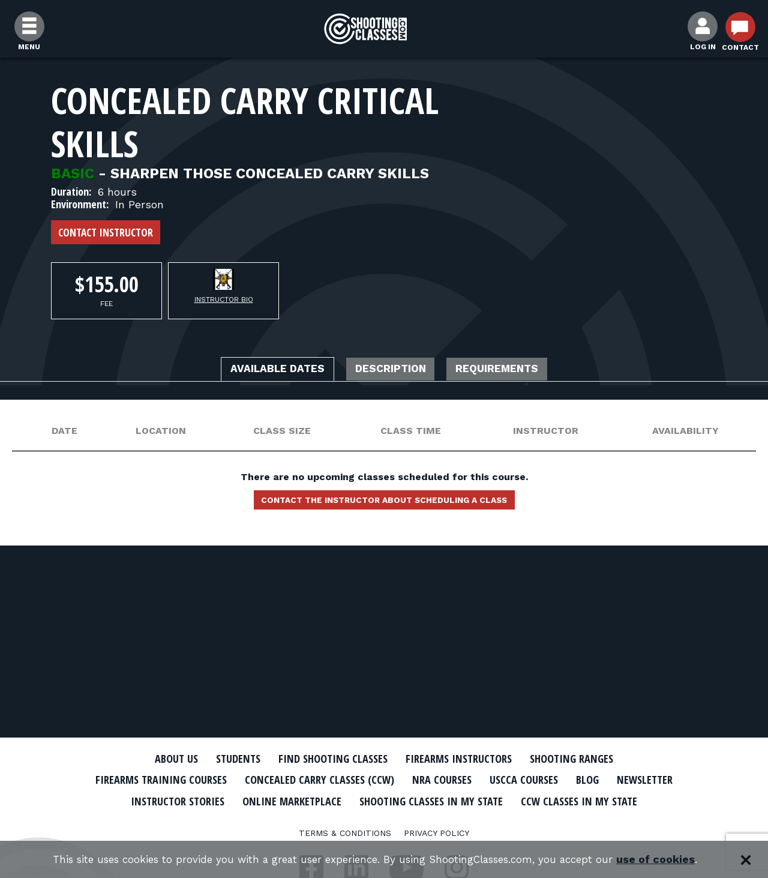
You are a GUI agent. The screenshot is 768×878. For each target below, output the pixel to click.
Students (222, 758)
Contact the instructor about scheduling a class (384, 503)
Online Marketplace (397, 800)
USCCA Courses (579, 779)
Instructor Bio (223, 299)
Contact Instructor (105, 232)
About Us (154, 758)
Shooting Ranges (591, 758)
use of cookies (672, 859)
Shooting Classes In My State (551, 800)
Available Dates (261, 370)
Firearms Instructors (466, 758)
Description (392, 370)
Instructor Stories (271, 800)
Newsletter (168, 800)
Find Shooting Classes (327, 758)
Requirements (515, 370)
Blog (648, 779)
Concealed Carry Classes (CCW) (355, 779)
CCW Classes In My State (384, 821)
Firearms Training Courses (180, 779)
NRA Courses (490, 779)
